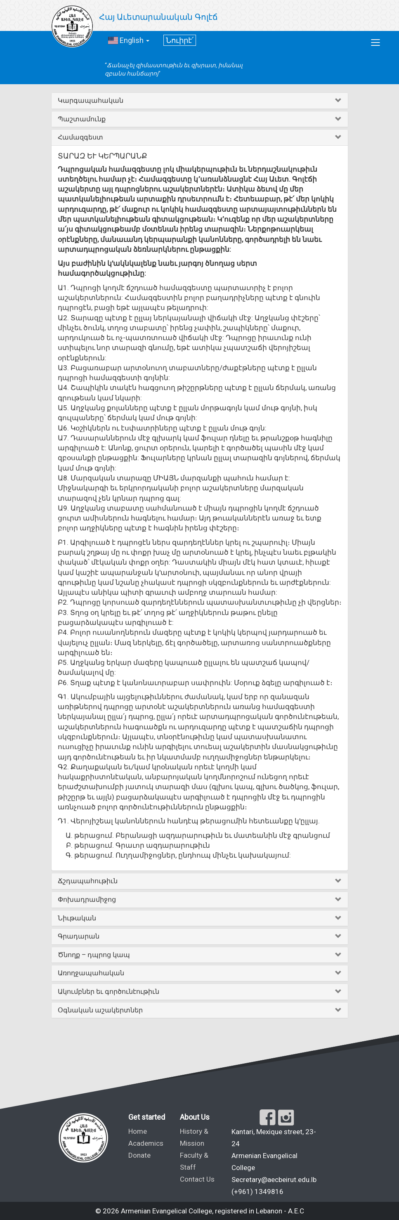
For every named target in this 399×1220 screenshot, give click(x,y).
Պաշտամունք (82, 119)
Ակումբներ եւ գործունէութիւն (108, 991)
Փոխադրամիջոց (87, 899)
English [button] (128, 40)
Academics (145, 1143)
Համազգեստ (80, 137)
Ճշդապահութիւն (88, 881)
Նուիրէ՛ (180, 40)
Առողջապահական (91, 973)
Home (137, 1131)
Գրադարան (78, 936)
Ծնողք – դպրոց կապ (94, 955)
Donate (139, 1155)
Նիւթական (77, 918)
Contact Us (197, 1179)
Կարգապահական (90, 100)
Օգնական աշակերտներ (100, 1010)
